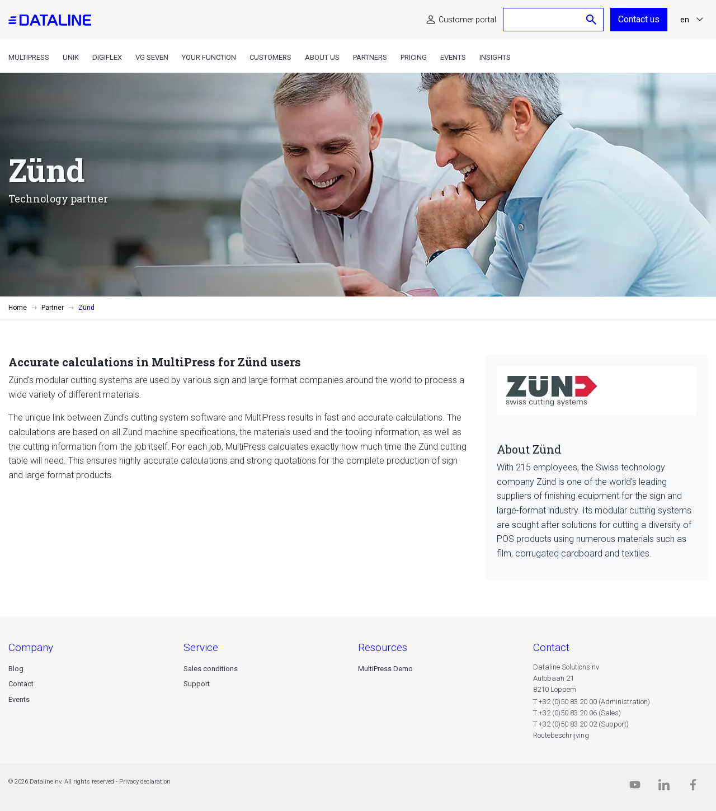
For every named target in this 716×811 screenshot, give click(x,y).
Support (196, 684)
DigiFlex (107, 57)
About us (322, 57)
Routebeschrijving (561, 735)
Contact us (639, 19)
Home (17, 308)
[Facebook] (693, 787)
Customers (270, 57)
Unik (71, 57)
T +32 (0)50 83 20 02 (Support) (581, 724)
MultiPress (28, 57)
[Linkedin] (664, 787)
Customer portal (467, 19)
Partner (52, 308)
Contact (21, 684)
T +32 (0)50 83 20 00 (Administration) (591, 701)
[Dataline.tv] (634, 787)
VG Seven (151, 57)
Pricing (414, 57)
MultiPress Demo (385, 668)
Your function (209, 57)
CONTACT (551, 647)
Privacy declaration (145, 781)
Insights (495, 57)
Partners (370, 57)
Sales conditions (210, 668)
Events (453, 57)
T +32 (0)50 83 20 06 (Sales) (577, 713)
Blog (15, 668)
